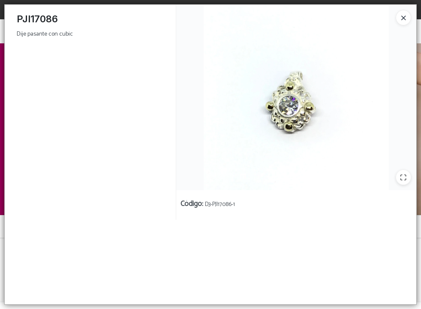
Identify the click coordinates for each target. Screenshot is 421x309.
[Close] (403, 17)
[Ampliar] (403, 177)
